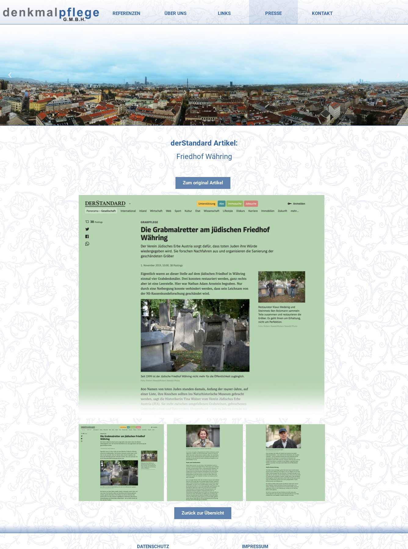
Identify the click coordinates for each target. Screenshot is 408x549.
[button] (10, 75)
